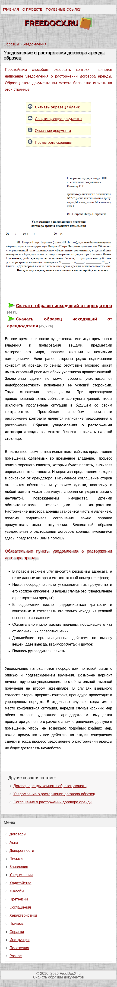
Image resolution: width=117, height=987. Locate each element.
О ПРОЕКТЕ (32, 9)
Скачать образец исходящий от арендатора (64, 305)
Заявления (18, 867)
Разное (15, 956)
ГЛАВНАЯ (11, 9)
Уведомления (21, 875)
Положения (19, 948)
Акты (13, 842)
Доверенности (21, 850)
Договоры (17, 834)
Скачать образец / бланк (57, 107)
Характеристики (23, 915)
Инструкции (19, 940)
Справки (16, 932)
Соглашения (20, 907)
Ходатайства (20, 883)
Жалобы (16, 891)
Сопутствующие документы (58, 119)
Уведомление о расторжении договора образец (54, 794)
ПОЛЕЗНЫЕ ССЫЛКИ (63, 9)
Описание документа (53, 131)
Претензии (18, 899)
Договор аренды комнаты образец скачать (49, 786)
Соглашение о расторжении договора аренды (52, 802)
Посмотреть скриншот (54, 142)
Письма (16, 859)
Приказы (16, 923)
